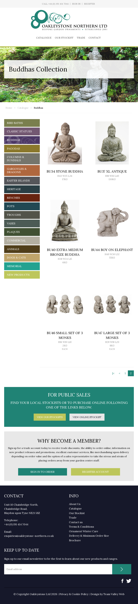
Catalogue (43, 37)
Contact (95, 37)
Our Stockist (64, 37)
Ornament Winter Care (83, 531)
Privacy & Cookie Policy (73, 594)
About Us (74, 504)
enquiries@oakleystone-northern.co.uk (29, 536)
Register (89, 3)
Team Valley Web (113, 594)
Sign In (76, 3)
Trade (81, 37)
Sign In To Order (42, 472)
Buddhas (38, 107)
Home (9, 107)
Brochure (75, 540)
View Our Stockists (50, 417)
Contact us (76, 522)
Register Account (95, 472)
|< (113, 373)
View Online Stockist (87, 417)
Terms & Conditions (81, 526)
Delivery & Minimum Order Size (89, 535)
